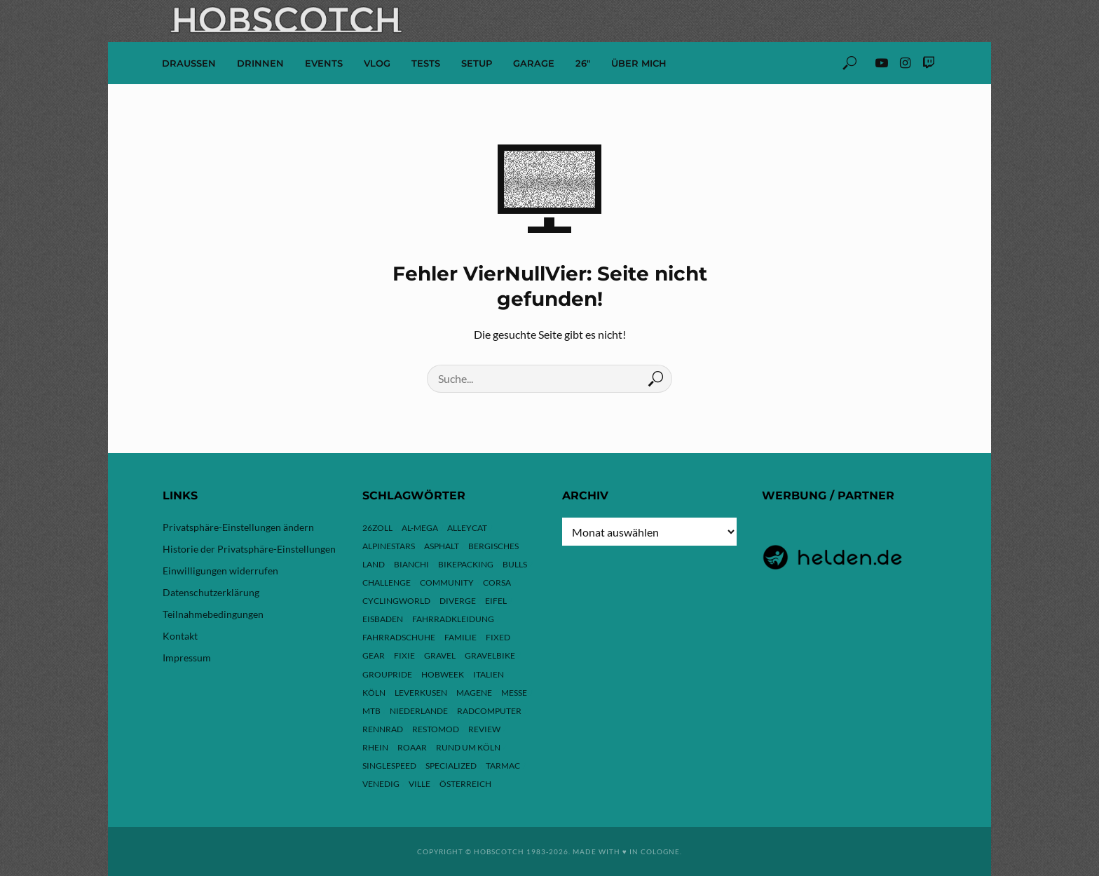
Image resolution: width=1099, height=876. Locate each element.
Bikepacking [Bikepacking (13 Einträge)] (465, 564)
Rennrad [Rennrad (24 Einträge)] (382, 729)
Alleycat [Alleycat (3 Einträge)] (467, 528)
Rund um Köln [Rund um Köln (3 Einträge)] (468, 747)
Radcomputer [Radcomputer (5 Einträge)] (489, 711)
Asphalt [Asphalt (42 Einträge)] (441, 546)
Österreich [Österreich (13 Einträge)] (465, 784)
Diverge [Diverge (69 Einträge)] (457, 600)
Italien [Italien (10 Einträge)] (488, 674)
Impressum (187, 657)
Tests (425, 63)
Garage (533, 63)
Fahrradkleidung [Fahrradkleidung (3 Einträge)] (453, 619)
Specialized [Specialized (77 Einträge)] (451, 765)
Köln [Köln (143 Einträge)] (373, 692)
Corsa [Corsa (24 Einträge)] (497, 582)
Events (324, 63)
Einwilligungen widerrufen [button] (220, 571)
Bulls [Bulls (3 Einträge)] (515, 564)
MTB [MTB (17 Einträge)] (371, 711)
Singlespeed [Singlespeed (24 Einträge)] (389, 765)
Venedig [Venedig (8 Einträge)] (381, 784)
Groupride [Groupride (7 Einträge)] (387, 674)
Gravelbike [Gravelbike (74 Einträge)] (490, 655)
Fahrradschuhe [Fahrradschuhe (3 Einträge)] (398, 637)
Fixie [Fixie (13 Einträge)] (404, 655)
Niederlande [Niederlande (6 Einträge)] (419, 711)
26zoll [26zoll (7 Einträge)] (377, 528)
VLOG (377, 63)
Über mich (639, 63)
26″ (582, 63)
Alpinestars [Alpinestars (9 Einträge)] (388, 546)
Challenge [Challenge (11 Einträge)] (386, 582)
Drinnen (260, 63)
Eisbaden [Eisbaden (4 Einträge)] (382, 619)
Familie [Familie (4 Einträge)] (460, 637)
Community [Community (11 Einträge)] (447, 582)
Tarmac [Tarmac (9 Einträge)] (503, 765)
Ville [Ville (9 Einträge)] (419, 784)
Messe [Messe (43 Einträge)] (514, 692)
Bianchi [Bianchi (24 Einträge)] (411, 564)
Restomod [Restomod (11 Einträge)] (435, 729)
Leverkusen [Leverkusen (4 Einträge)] (421, 692)
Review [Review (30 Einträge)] (484, 729)
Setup (476, 63)
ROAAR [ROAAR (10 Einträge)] (412, 747)
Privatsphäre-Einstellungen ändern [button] (238, 527)
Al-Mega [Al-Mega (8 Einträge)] (420, 528)
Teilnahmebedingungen (213, 614)
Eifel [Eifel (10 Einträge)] (496, 600)
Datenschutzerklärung (211, 592)
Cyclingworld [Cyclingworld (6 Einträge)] (396, 600)
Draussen (189, 63)
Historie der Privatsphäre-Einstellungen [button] (249, 549)
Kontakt (180, 636)
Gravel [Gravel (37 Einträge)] (440, 655)
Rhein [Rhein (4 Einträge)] (375, 747)
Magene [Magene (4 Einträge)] (474, 692)
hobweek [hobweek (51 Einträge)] (442, 674)
